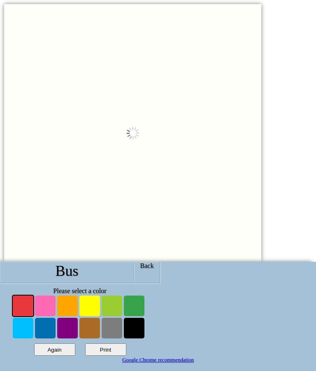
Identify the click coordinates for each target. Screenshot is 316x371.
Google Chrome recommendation (158, 360)
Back (147, 265)
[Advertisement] (235, 316)
